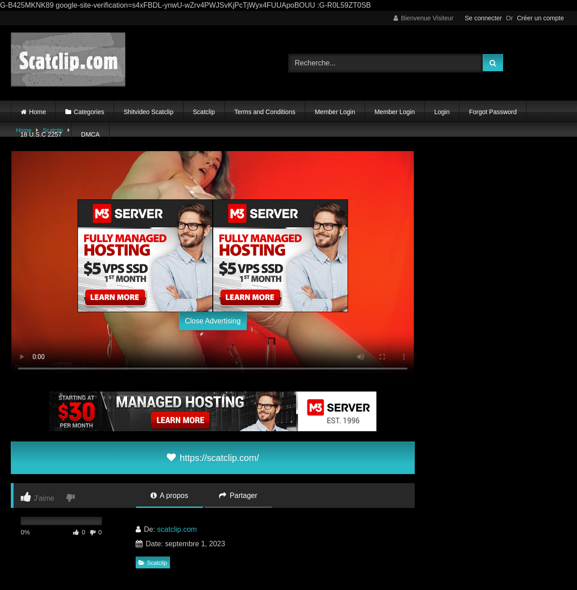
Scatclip (204, 111)
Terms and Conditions (264, 111)
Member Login (335, 111)
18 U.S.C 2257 (41, 134)
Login (441, 111)
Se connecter (483, 18)
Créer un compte (540, 18)
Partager (238, 495)
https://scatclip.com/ (213, 458)
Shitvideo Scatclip (149, 111)
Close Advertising (213, 321)
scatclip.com (177, 529)
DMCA (90, 134)
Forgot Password (493, 111)
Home (37, 111)
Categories (89, 111)
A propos (169, 495)
